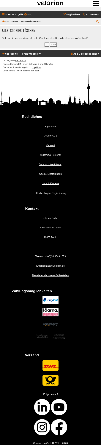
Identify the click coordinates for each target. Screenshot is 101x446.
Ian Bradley (20, 60)
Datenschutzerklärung (50, 164)
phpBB (17, 64)
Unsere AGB (50, 135)
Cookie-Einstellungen (50, 173)
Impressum (50, 126)
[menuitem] (28, 14)
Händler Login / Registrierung (50, 193)
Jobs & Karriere (50, 183)
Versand (50, 145)
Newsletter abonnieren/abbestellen (50, 275)
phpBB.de (36, 67)
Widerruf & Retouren (50, 154)
